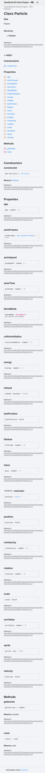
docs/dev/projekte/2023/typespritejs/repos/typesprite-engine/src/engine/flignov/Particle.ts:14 (23, 45)
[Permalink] (19, 168)
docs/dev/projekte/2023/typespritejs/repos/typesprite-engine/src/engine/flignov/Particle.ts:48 (23, 753)
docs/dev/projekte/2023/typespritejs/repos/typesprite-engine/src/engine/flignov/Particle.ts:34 (23, 246)
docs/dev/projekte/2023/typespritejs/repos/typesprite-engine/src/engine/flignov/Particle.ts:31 (23, 660)
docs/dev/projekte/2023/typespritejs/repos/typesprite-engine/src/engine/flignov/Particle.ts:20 (23, 686)
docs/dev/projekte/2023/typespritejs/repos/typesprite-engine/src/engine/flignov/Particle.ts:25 (23, 377)
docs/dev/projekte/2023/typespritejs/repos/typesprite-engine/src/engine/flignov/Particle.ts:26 (23, 403)
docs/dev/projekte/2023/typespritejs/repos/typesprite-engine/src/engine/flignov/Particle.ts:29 (23, 351)
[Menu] (38, 2)
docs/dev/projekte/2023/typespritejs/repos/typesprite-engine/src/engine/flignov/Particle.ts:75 (23, 722)
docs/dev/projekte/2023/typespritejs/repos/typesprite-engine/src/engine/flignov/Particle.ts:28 (23, 557)
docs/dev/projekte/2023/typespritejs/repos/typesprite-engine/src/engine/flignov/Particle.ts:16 (23, 506)
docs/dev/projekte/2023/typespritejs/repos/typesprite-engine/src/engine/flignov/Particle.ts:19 (23, 428)
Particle (7, 9)
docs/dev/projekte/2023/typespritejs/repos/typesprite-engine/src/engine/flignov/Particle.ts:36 (23, 272)
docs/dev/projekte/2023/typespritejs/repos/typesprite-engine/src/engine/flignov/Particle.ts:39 (23, 188)
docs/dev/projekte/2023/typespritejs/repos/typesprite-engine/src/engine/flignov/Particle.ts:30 (23, 634)
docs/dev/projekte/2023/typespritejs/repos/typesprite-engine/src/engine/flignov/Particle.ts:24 (23, 219)
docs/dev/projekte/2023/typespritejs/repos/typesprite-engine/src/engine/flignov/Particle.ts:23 (23, 454)
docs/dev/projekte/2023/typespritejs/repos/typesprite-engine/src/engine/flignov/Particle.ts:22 (23, 480)
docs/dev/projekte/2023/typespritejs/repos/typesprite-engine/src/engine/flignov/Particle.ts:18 (23, 531)
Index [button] (8, 55)
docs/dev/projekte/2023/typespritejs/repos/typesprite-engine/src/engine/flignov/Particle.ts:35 (23, 298)
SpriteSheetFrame (25, 236)
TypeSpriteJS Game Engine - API (19, 2)
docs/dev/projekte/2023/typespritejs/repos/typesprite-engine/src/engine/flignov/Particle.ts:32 (23, 325)
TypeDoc (24, 770)
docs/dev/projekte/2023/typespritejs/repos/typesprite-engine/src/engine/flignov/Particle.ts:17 (23, 608)
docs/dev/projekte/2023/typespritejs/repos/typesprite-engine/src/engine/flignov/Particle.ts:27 (23, 583)
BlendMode (20, 315)
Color (17, 497)
